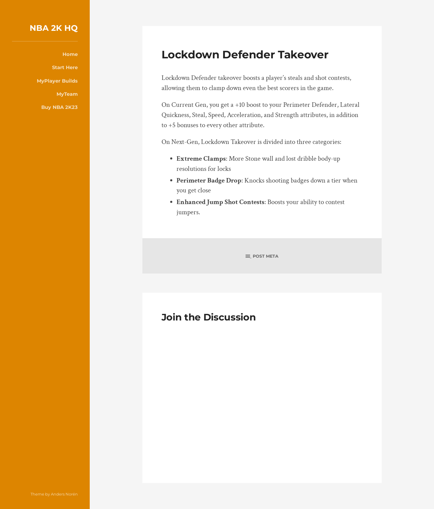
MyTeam (67, 94)
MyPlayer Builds (57, 81)
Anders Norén (64, 494)
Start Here (65, 67)
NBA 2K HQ (54, 28)
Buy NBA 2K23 (59, 107)
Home (70, 54)
